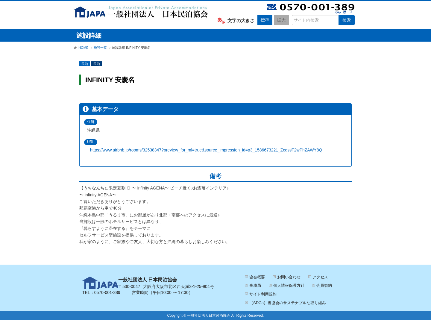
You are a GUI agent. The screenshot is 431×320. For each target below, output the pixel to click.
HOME (83, 47)
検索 (346, 20)
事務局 (255, 285)
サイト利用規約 (263, 294)
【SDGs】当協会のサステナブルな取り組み (287, 303)
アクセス (320, 277)
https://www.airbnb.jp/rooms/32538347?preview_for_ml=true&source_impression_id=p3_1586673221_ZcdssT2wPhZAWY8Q (206, 150)
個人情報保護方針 (288, 285)
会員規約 (324, 285)
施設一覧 (100, 47)
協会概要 (257, 277)
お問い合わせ (289, 277)
